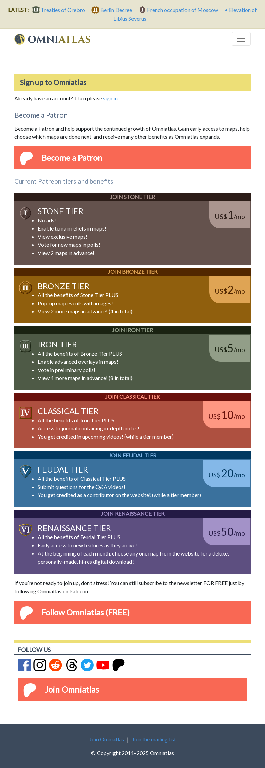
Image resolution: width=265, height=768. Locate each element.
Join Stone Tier (132, 196)
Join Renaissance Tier (132, 513)
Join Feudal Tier (132, 455)
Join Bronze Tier (132, 271)
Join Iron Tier (132, 330)
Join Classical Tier (132, 396)
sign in (110, 98)
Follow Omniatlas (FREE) (85, 612)
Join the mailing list (154, 739)
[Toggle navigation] (241, 39)
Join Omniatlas (72, 689)
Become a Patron (71, 158)
